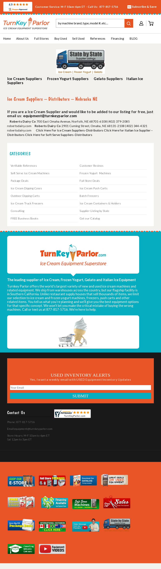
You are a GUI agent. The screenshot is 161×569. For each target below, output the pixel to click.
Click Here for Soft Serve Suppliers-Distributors (58, 134)
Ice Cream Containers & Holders (100, 203)
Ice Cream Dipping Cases (26, 188)
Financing (117, 38)
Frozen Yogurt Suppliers (68, 78)
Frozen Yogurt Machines (95, 173)
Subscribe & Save (142, 7)
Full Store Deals (90, 180)
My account (141, 23)
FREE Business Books (24, 218)
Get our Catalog (90, 218)
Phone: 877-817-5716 (21, 422)
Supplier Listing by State (94, 210)
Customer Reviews (91, 165)
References (98, 38)
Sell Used (78, 38)
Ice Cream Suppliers (24, 78)
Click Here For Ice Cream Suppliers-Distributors (69, 130)
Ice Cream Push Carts (93, 188)
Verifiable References (24, 165)
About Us (22, 38)
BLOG (133, 38)
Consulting (17, 210)
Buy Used (60, 38)
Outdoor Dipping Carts (25, 195)
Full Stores (41, 38)
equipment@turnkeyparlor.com (50, 115)
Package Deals (20, 180)
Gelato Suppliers (108, 78)
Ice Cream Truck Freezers (27, 203)
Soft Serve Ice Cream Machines (30, 173)
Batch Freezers (89, 195)
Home (7, 38)
